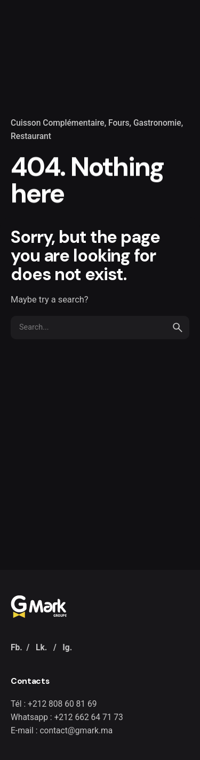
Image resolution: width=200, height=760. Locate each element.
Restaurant (31, 136)
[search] (177, 327)
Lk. (41, 647)
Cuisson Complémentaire (58, 123)
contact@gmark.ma (76, 731)
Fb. (16, 647)
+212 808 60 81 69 (62, 704)
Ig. (67, 647)
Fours (118, 123)
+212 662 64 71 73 (88, 717)
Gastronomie (157, 123)
